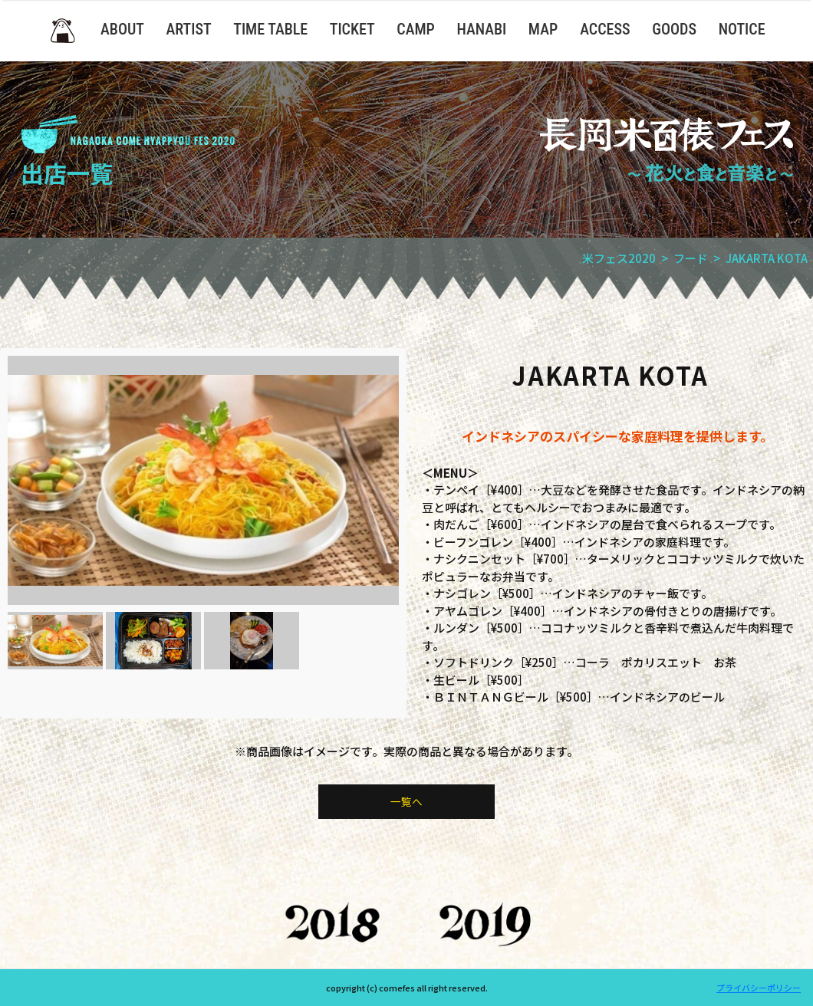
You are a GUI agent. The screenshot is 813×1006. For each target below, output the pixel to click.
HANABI (481, 29)
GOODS (674, 29)
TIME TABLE (270, 29)
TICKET (352, 29)
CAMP (416, 29)
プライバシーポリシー (758, 987)
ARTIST (189, 29)
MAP (543, 29)
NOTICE (742, 29)
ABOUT (122, 29)
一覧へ (407, 802)
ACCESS (605, 29)
